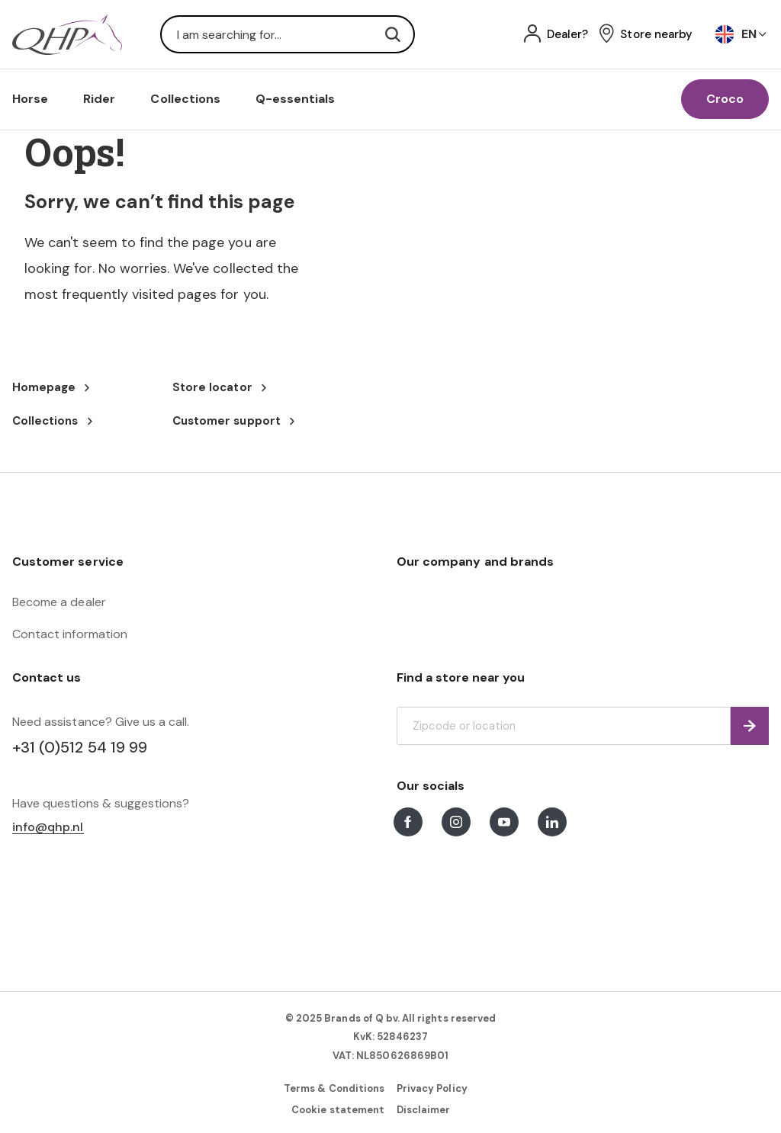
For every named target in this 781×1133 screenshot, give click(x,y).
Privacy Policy (432, 1088)
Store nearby (656, 34)
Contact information (69, 634)
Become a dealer (59, 602)
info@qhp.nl (48, 827)
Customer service (68, 562)
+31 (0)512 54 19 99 (79, 747)
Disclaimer (423, 1109)
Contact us (46, 677)
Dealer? (567, 34)
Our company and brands (475, 562)
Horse (30, 99)
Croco (725, 99)
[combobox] (287, 34)
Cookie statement (337, 1109)
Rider (99, 99)
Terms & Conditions (334, 1088)
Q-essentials (296, 99)
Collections (185, 99)
